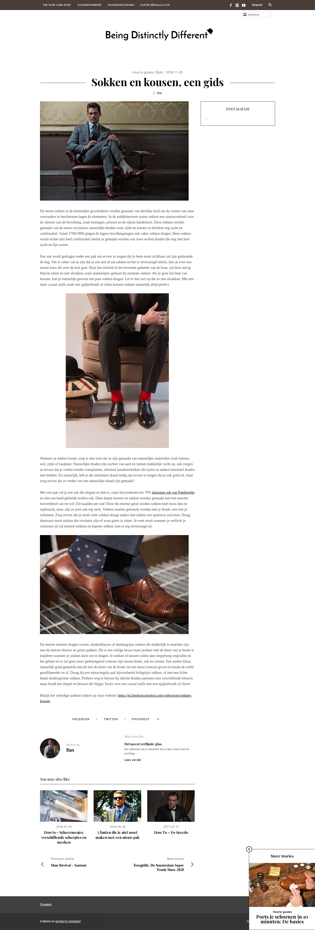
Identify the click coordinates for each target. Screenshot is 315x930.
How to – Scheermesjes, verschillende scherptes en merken (63, 837)
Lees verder (133, 760)
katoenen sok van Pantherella (173, 492)
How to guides (143, 72)
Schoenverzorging (121, 5)
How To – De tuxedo (171, 832)
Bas (159, 93)
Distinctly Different (68, 921)
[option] (64, 817)
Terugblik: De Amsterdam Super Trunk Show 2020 (156, 864)
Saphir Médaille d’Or (155, 5)
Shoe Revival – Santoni (78, 862)
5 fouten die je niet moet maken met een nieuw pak (117, 835)
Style (159, 72)
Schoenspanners (89, 5)
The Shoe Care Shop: (57, 5)
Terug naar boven (260, 921)
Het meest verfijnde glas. (143, 744)
